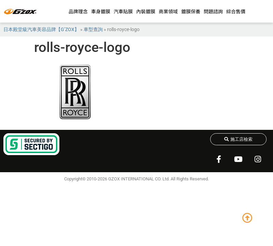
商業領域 (168, 11)
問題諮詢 (213, 11)
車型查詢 (93, 29)
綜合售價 (235, 11)
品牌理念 (78, 11)
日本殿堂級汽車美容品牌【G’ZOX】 (41, 29)
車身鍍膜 (100, 11)
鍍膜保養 (190, 11)
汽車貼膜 (123, 11)
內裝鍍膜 (145, 11)
